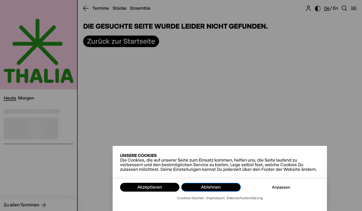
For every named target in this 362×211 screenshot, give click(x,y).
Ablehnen (211, 187)
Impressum (215, 198)
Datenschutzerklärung (245, 198)
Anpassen (281, 187)
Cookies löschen (190, 198)
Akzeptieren (149, 187)
